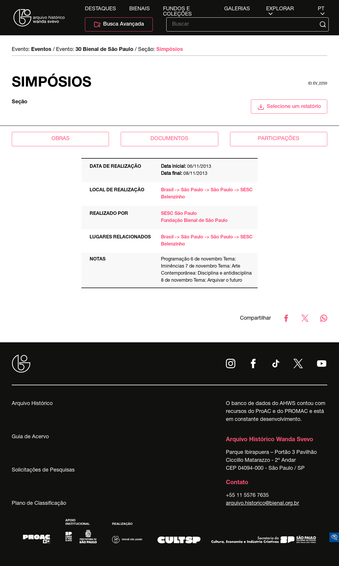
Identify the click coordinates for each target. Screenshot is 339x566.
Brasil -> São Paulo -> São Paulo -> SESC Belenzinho (207, 194)
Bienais (139, 9)
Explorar (280, 9)
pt (321, 9)
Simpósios (169, 49)
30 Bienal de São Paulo (104, 49)
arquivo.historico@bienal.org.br (262, 503)
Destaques (100, 9)
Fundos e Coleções (177, 9)
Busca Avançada (119, 24)
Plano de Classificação (39, 503)
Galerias (237, 9)
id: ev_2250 (317, 83)
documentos (169, 139)
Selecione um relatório (289, 106)
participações (278, 139)
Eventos (41, 49)
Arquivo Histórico (32, 403)
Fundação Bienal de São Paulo (194, 221)
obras (60, 139)
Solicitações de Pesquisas (43, 470)
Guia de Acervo (30, 437)
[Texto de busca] (243, 24)
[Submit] (323, 24)
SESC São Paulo (179, 214)
